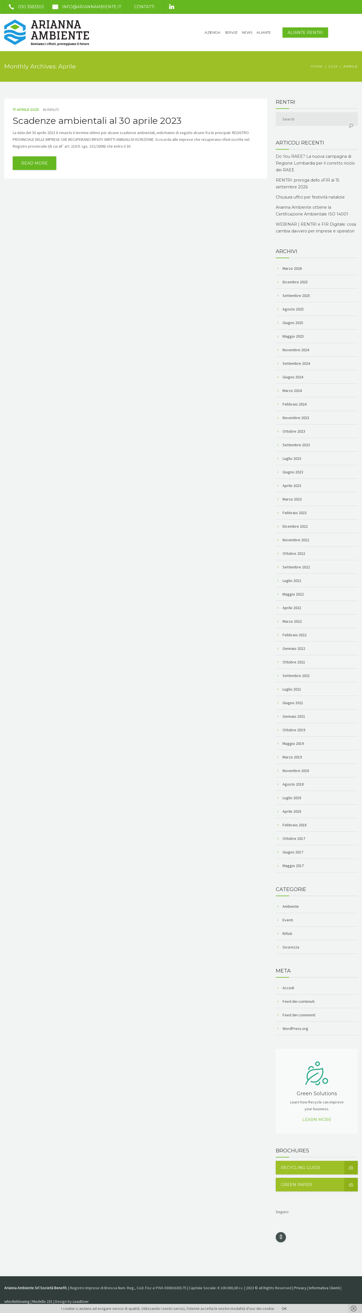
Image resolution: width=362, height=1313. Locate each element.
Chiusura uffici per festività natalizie (310, 197)
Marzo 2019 (292, 757)
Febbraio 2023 (295, 512)
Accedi (288, 987)
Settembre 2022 (296, 567)
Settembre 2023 (296, 444)
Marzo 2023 (292, 499)
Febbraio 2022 (295, 634)
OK (284, 1308)
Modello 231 (42, 1301)
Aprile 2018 (292, 811)
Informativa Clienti (324, 1287)
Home (317, 66)
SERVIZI (231, 32)
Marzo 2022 (292, 621)
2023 (333, 66)
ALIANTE (264, 32)
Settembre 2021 (296, 675)
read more (34, 163)
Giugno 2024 (293, 377)
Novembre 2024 (296, 349)
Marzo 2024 (292, 390)
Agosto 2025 (293, 309)
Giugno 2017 (293, 852)
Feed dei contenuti (298, 1001)
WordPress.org (295, 1028)
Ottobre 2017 (294, 838)
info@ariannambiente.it (84, 7)
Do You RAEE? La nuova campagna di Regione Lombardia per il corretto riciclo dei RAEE (315, 163)
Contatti (144, 6)
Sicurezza (291, 947)
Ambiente (291, 906)
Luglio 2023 (292, 458)
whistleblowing (17, 1301)
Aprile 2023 (292, 485)
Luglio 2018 (292, 797)
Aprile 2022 (292, 607)
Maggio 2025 (293, 336)
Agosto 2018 (293, 784)
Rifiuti (53, 109)
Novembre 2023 (296, 417)
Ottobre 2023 (294, 431)
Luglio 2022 (292, 580)
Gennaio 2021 (294, 716)
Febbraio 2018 (295, 824)
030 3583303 (24, 7)
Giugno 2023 (293, 472)
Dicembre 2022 (295, 526)
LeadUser (81, 1301)
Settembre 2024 (296, 363)
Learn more (316, 1119)
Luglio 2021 (292, 689)
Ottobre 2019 (294, 729)
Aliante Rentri (305, 32)
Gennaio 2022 (294, 648)
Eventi (288, 919)
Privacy (300, 1287)
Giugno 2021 (293, 702)
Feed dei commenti (299, 1014)
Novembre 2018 (296, 770)
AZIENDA (212, 32)
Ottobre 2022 (294, 553)
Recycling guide (319, 1167)
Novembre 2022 (296, 539)
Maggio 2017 (293, 865)
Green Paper (319, 1184)
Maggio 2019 (293, 743)
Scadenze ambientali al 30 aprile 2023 (97, 121)
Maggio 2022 (293, 594)
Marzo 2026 (292, 268)
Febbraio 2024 (295, 404)
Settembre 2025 (296, 295)
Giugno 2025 (293, 322)
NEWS (247, 32)
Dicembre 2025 (295, 281)
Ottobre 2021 (294, 662)
